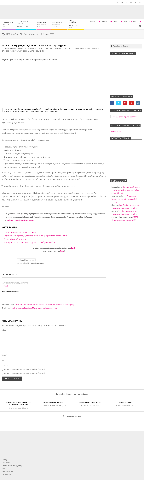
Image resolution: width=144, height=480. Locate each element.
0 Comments (39, 51)
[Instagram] (16, 275)
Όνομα (4, 355)
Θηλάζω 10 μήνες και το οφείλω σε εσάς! (21, 232)
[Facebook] (4, 275)
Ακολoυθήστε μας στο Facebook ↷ (126, 111)
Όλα (55, 49)
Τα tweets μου (115, 131)
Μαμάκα (19, 51)
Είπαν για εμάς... (85, 49)
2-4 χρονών (75, 49)
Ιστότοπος (5, 365)
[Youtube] (10, 275)
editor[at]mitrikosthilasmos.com (20, 220)
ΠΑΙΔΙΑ (59, 49)
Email (4, 360)
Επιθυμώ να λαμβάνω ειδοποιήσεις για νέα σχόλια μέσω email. (24, 369)
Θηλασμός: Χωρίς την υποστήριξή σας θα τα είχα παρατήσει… (30, 242)
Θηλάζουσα (96, 49)
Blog (43, 49)
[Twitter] (7, 275)
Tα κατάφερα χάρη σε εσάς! (16, 239)
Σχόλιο (4, 330)
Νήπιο (25, 51)
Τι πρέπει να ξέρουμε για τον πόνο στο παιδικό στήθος (124, 199)
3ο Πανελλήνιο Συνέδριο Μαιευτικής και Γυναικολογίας (34, 308)
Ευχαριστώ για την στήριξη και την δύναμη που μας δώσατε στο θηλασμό (35, 235)
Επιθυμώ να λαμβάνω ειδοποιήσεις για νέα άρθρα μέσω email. (24, 373)
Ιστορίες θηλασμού (8, 51)
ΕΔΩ (73, 248)
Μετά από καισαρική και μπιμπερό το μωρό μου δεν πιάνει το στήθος (44, 304)
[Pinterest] (13, 275)
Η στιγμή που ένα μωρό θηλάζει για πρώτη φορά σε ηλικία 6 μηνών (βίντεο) (126, 190)
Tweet (5, 285)
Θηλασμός (49, 49)
